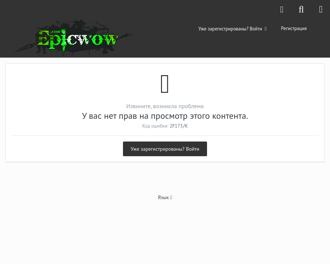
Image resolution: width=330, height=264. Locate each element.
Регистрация (294, 28)
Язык (165, 197)
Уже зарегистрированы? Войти (233, 29)
